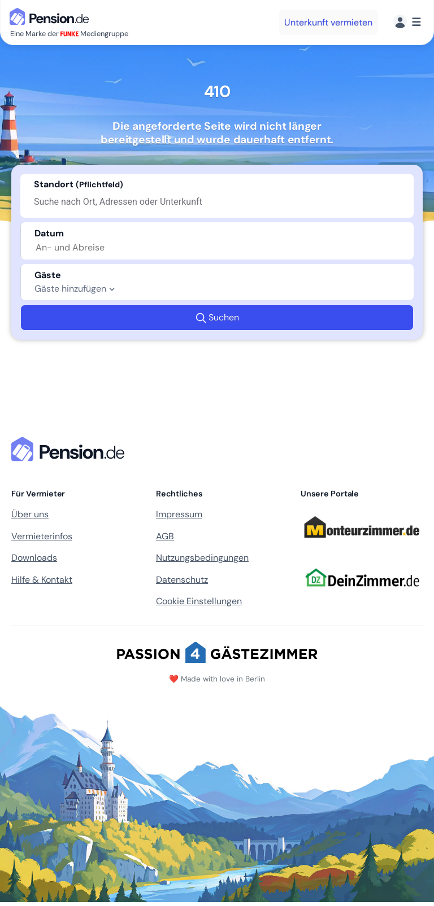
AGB (165, 536)
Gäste (47, 275)
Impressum (179, 514)
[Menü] (407, 22)
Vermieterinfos (41, 536)
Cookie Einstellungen (199, 601)
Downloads (34, 558)
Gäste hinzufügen (76, 289)
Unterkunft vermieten (328, 22)
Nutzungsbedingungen (202, 558)
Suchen (217, 317)
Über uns (30, 514)
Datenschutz (182, 580)
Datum (49, 233)
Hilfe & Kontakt (41, 580)
